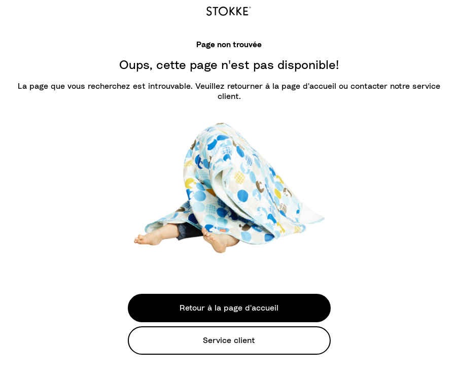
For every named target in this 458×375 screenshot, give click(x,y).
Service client (229, 340)
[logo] (228, 10)
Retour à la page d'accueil (229, 308)
